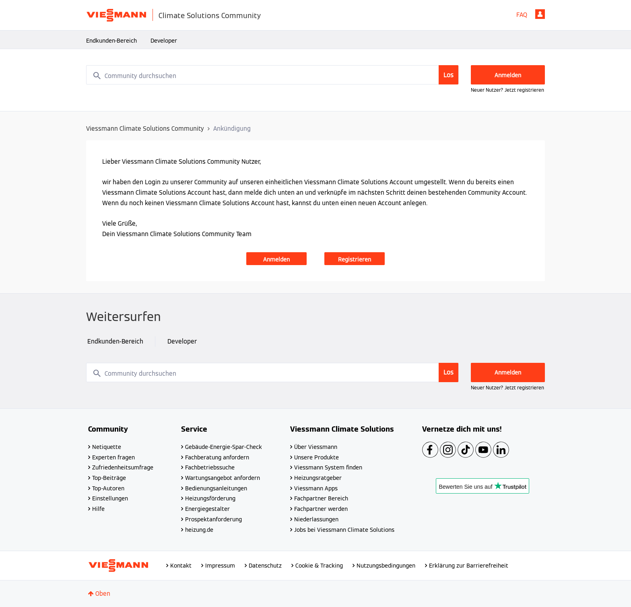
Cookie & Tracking (319, 565)
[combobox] (272, 74)
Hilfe (98, 508)
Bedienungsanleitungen (216, 488)
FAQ (521, 15)
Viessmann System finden (328, 467)
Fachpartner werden (321, 508)
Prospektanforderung (213, 519)
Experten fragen (113, 457)
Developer (164, 40)
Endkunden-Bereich (111, 40)
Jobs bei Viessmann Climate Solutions (344, 529)
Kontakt (181, 565)
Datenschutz (265, 565)
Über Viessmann (315, 447)
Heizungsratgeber (318, 477)
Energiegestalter (207, 508)
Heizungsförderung (210, 498)
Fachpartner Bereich (321, 498)
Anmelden (540, 14)
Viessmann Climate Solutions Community (145, 128)
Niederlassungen (316, 519)
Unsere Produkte (316, 457)
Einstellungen (110, 498)
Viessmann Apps (316, 488)
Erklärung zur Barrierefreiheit (468, 565)
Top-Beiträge (109, 477)
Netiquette (106, 447)
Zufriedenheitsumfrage (122, 467)
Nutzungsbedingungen (386, 565)
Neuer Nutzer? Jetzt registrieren (507, 90)
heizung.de (199, 529)
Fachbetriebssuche (210, 467)
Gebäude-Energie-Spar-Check (223, 447)
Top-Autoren (108, 488)
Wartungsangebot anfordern (222, 477)
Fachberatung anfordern (217, 457)
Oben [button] (102, 593)
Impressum (220, 565)
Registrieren (354, 259)
